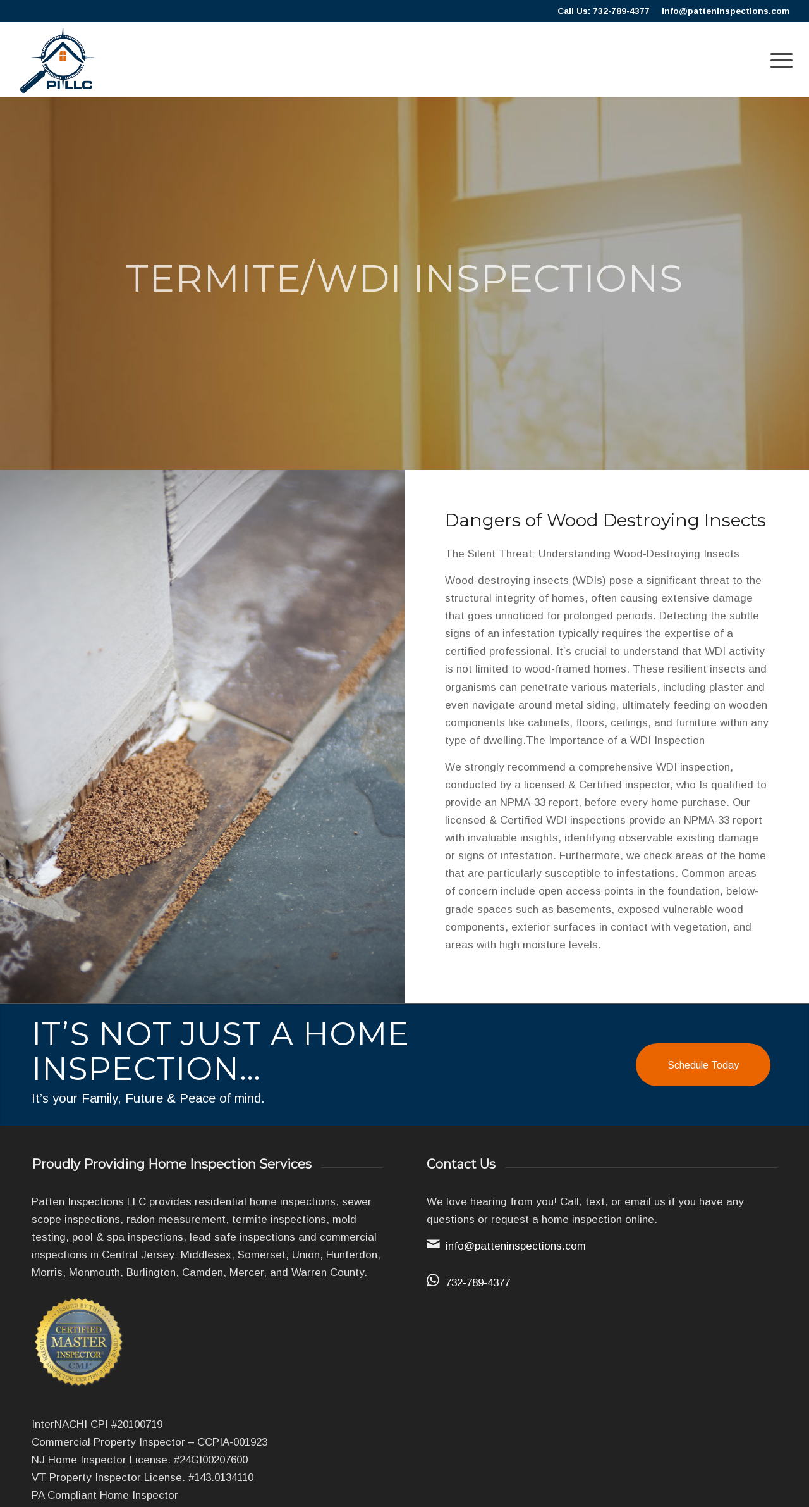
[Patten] (57, 59)
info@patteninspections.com (725, 11)
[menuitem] (777, 59)
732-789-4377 (478, 1283)
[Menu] (777, 59)
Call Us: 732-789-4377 (603, 11)
